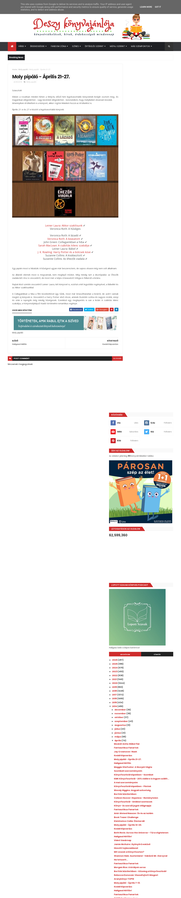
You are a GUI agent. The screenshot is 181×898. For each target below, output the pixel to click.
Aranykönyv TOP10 (137, 539)
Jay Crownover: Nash (138, 402)
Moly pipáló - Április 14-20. (141, 478)
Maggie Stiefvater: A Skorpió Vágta (146, 418)
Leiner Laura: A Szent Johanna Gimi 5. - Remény (148, 658)
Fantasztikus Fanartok (139, 399)
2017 (127, 346)
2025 (128, 315)
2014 (127, 357)
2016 (127, 349)
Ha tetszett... (134, 518)
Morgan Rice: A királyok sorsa (142, 525)
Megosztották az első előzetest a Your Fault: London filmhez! (153, 771)
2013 (127, 702)
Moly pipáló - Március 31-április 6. (144, 600)
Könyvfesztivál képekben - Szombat (146, 426)
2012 (127, 706)
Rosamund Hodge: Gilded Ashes (144, 611)
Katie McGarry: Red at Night (142, 643)
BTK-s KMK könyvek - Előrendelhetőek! (148, 573)
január (131, 697)
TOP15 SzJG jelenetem (139, 559)
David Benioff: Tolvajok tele (142, 653)
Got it (158, 7)
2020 (128, 334)
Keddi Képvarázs (136, 406)
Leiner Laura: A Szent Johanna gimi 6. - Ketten (147, 648)
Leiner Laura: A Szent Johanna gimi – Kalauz (146, 624)
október (132, 368)
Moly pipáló (23, 69)
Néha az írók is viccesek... (140, 667)
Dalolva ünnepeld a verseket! (143, 584)
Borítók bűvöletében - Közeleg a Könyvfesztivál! (144, 531)
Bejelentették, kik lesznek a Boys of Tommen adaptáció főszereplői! (151, 783)
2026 (128, 311)
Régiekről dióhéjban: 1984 (140, 639)
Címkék (160, 306)
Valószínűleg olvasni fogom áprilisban (147, 663)
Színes (75, 46)
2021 (127, 330)
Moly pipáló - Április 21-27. (140, 410)
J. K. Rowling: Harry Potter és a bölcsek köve (61, 249)
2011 (127, 710)
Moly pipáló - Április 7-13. (140, 543)
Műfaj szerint (117, 46)
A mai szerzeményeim (139, 436)
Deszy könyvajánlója (134, 835)
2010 (127, 714)
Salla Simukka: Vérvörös (140, 596)
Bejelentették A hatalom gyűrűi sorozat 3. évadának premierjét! (154, 806)
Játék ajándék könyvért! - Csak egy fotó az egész (149, 568)
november (133, 364)
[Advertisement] (147, 211)
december (133, 361)
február (131, 694)
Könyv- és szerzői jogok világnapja (145, 459)
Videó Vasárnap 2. (136, 615)
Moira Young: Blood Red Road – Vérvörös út (150, 577)
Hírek (21, 46)
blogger (111, 359)
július (130, 380)
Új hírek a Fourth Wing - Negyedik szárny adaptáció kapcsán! (154, 794)
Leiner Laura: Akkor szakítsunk (60, 223)
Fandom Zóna (58, 46)
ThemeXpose (23, 894)
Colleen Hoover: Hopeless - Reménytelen (149, 451)
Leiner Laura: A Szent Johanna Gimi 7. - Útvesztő (148, 634)
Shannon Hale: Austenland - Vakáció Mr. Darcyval (148, 513)
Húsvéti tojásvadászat (139, 504)
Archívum (135, 306)
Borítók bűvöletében (138, 447)
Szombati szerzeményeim (141, 422)
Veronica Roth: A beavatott (60, 236)
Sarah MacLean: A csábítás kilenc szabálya (60, 242)
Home (14, 69)
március (132, 690)
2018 (127, 342)
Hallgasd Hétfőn (135, 414)
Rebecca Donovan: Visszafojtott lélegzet (149, 536)
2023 (128, 322)
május (130, 388)
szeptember (134, 372)
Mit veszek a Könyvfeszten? (142, 508)
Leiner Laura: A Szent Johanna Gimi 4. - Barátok (148, 672)
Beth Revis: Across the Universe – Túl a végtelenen (147, 487)
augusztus (133, 376)
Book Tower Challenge (139, 470)
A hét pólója (133, 607)
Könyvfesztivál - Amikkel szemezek (146, 455)
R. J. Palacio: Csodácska (139, 677)
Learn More (146, 7)
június (130, 384)
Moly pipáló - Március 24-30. (142, 685)
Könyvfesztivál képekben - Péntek (145, 440)
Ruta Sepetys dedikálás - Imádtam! (146, 592)
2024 (128, 319)
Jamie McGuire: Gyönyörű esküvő (145, 500)
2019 (127, 338)
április (130, 391)
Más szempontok (140, 46)
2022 (128, 326)
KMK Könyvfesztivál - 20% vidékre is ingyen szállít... (146, 431)
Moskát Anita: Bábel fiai (139, 395)
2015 (127, 353)
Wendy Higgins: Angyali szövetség (145, 443)
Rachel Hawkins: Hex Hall (140, 629)
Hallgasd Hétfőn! (136, 492)
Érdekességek (37, 46)
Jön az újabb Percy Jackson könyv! (151, 816)
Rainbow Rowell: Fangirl (139, 588)
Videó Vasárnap (135, 496)
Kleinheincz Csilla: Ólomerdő (142, 474)
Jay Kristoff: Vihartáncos (140, 580)
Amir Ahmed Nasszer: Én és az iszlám (146, 467)
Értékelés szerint (94, 46)
